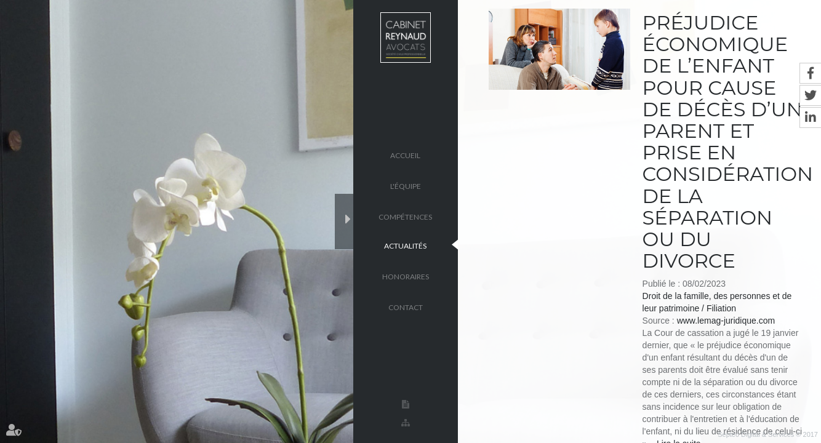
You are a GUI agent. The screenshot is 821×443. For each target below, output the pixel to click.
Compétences (405, 216)
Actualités (405, 245)
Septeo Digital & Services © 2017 (768, 434)
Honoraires (405, 276)
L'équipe (405, 185)
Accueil (405, 154)
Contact (405, 306)
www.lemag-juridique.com (726, 320)
